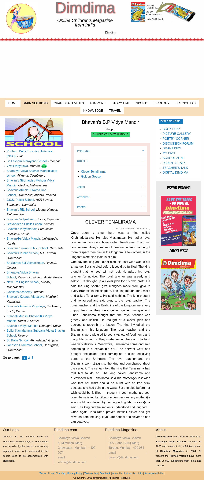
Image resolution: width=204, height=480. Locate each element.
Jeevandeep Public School (25, 224)
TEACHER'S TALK (175, 167)
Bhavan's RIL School (21, 209)
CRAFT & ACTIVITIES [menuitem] (69, 103)
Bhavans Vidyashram (21, 219)
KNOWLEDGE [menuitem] (93, 110)
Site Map (60, 473)
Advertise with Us (153, 473)
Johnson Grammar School (24, 345)
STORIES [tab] (82, 161)
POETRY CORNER (176, 138)
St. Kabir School (17, 340)
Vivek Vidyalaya (17, 166)
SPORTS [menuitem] (142, 103)
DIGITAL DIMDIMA (175, 172)
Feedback (105, 473)
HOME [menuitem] (12, 103)
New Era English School (23, 282)
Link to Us (129, 473)
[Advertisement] (102, 69)
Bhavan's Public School (22, 253)
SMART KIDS (172, 148)
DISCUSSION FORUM (178, 143)
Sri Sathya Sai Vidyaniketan (25, 262)
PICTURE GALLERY (177, 133)
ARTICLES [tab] (82, 197)
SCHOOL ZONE (174, 158)
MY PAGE (169, 153)
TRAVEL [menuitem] (115, 110)
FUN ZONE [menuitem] (98, 103)
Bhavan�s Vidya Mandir (23, 238)
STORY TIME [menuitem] (121, 103)
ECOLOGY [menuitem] (161, 103)
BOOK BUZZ (171, 129)
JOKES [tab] (81, 187)
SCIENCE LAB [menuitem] (186, 103)
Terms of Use (46, 473)
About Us (117, 473)
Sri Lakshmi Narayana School (27, 161)
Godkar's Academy (19, 292)
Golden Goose (91, 176)
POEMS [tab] (81, 207)
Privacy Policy (75, 473)
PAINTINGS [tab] (83, 151)
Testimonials (91, 473)
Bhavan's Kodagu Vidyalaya (25, 296)
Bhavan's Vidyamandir (22, 229)
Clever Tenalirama (93, 171)
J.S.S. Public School (20, 199)
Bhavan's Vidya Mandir (22, 325)
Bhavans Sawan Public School (27, 248)
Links (140, 473)
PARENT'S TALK (174, 162)
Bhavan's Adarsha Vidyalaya (26, 306)
